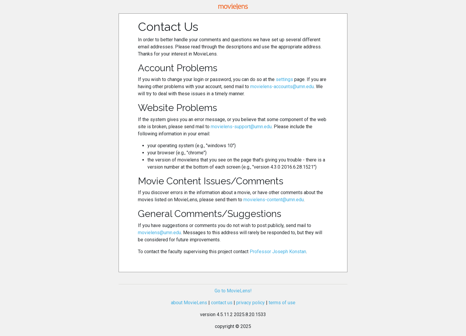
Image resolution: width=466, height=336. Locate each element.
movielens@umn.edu (159, 232)
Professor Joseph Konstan (278, 251)
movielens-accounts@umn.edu (282, 86)
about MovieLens (189, 302)
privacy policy (250, 302)
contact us (221, 302)
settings (284, 79)
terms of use (282, 302)
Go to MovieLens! (233, 291)
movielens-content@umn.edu (273, 199)
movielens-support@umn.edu (241, 126)
